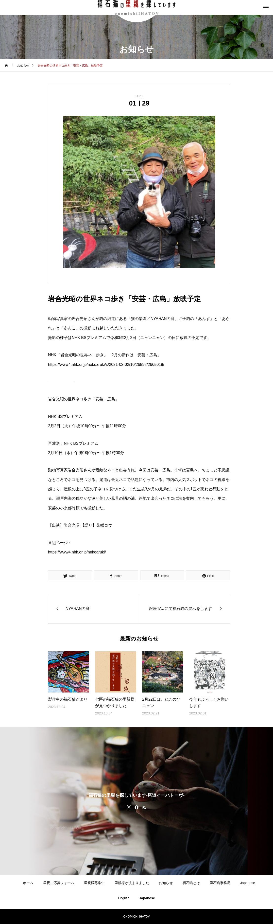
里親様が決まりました (132, 883)
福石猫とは (191, 883)
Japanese (247, 883)
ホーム (28, 883)
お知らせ (166, 883)
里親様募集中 (94, 883)
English (123, 898)
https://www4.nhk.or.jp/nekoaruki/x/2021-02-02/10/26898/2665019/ (106, 364)
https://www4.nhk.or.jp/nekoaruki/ (77, 552)
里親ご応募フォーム (58, 883)
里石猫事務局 (220, 883)
